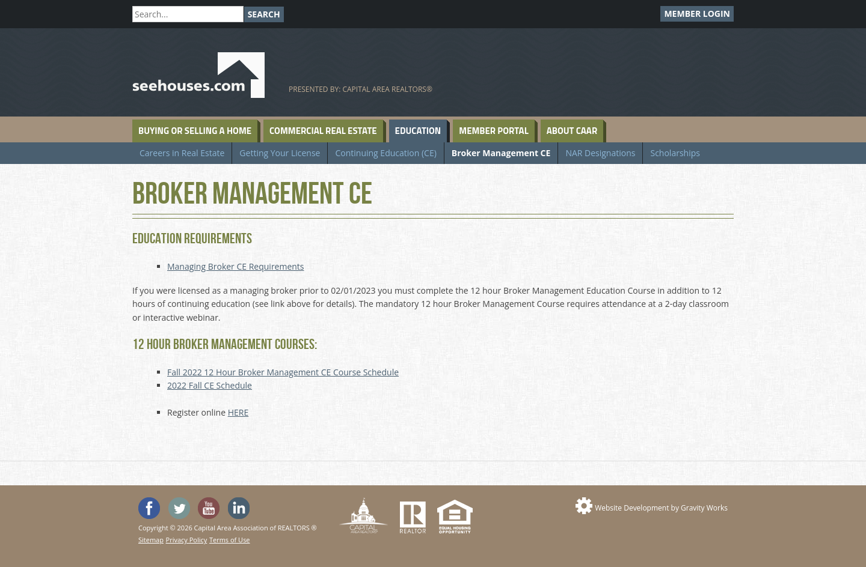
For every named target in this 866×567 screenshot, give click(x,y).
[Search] (188, 14)
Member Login (697, 13)
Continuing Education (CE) (385, 153)
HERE (238, 412)
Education (418, 131)
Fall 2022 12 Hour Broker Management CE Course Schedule (283, 372)
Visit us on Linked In (239, 508)
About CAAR (572, 131)
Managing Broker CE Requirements (235, 266)
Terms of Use (229, 539)
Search (264, 14)
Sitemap (151, 539)
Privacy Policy (186, 539)
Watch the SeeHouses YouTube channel (209, 508)
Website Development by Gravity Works (661, 508)
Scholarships (674, 153)
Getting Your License (279, 153)
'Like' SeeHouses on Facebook (149, 508)
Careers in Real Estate (182, 153)
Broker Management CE (501, 153)
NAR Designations (600, 153)
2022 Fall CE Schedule (209, 385)
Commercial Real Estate (323, 131)
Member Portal (493, 131)
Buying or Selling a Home (194, 131)
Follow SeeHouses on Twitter (179, 508)
